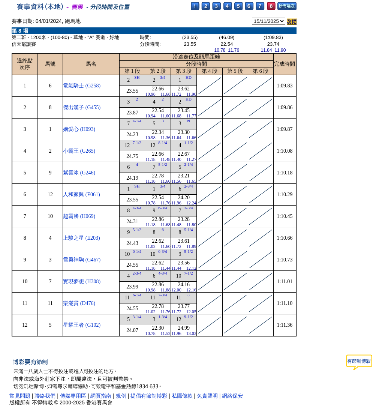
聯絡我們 (44, 396)
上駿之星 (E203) (81, 238)
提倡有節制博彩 (148, 396)
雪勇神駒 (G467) (81, 260)
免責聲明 (207, 396)
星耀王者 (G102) (81, 325)
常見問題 (19, 396)
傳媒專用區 (74, 396)
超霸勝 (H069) (79, 216)
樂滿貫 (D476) (79, 303)
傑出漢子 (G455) (81, 107)
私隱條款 (182, 396)
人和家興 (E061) (81, 194)
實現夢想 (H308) (81, 281)
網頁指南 (100, 396)
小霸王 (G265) (79, 151)
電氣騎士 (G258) (81, 86)
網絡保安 (232, 396)
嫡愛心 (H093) (79, 129)
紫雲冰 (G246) (79, 173)
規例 (121, 396)
